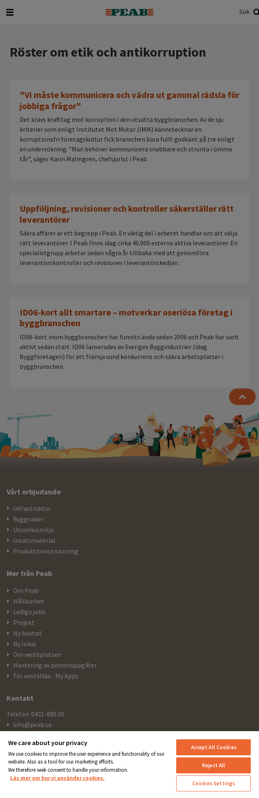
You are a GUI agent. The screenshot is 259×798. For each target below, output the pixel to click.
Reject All (213, 765)
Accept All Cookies (213, 747)
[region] (129, 764)
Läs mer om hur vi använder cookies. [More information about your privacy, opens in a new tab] (57, 778)
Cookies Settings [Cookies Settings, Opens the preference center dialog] (213, 783)
